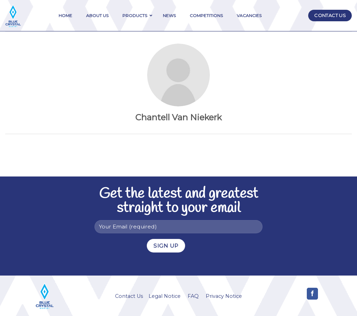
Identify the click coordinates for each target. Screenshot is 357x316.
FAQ (193, 296)
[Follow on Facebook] (312, 294)
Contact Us (129, 296)
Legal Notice (165, 296)
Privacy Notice (224, 296)
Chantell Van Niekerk (178, 117)
